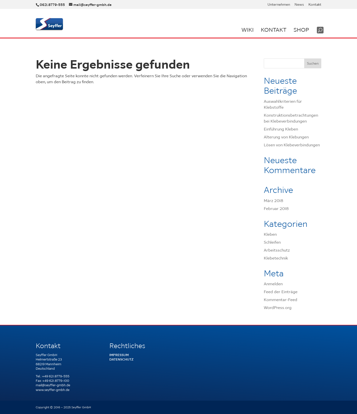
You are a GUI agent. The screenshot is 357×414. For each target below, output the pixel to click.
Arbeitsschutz (277, 250)
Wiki (247, 30)
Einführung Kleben (281, 129)
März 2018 (273, 200)
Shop (301, 30)
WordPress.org (278, 307)
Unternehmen (279, 5)
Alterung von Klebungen (286, 136)
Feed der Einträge (281, 291)
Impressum (119, 355)
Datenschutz (121, 359)
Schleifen (272, 242)
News (299, 5)
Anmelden (273, 283)
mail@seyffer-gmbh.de (53, 385)
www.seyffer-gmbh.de (52, 390)
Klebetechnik (276, 258)
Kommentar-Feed (280, 299)
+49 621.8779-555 (55, 376)
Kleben (270, 234)
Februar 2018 (276, 208)
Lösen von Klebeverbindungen (292, 144)
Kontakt (314, 5)
